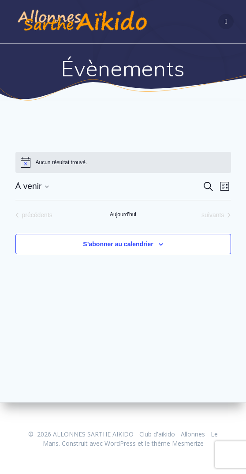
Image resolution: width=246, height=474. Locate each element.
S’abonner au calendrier (118, 244)
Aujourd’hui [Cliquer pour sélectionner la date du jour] (123, 214)
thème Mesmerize (178, 443)
